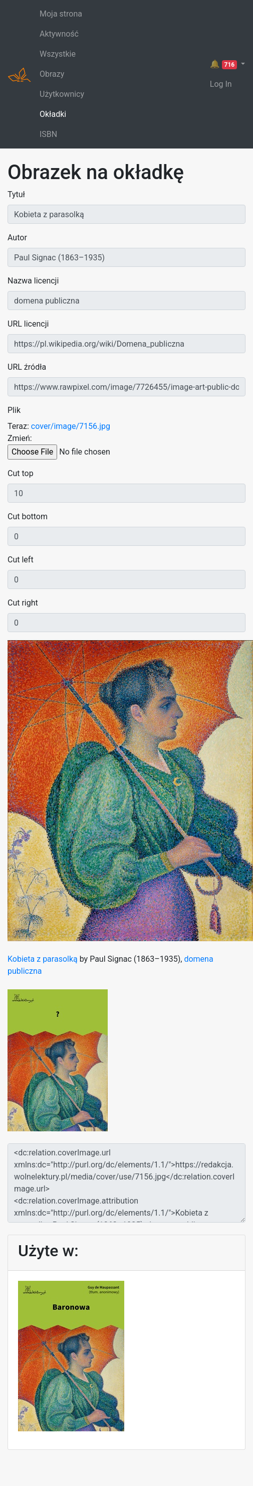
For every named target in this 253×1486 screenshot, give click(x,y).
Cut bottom (28, 516)
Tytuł (16, 194)
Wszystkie (58, 54)
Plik (14, 410)
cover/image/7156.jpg (70, 426)
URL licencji (28, 324)
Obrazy (52, 74)
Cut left (21, 559)
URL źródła (27, 367)
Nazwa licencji (33, 280)
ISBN (48, 134)
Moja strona (61, 14)
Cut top (21, 473)
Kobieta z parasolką (43, 959)
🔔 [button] (224, 64)
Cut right (23, 603)
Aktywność (59, 34)
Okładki (53, 114)
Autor (17, 237)
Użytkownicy (62, 94)
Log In (221, 84)
